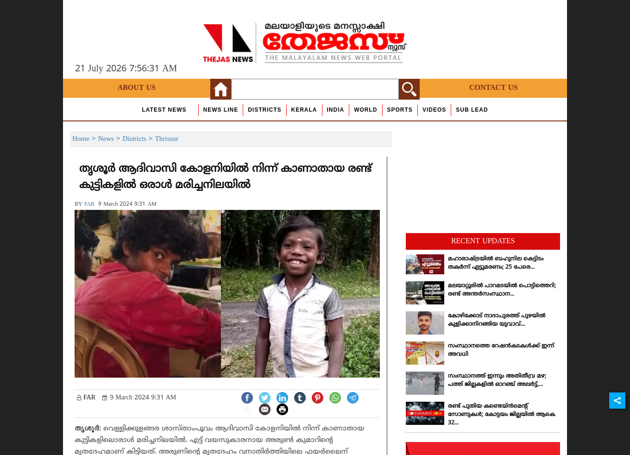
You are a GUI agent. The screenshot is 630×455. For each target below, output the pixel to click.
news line (221, 110)
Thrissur (166, 139)
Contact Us (493, 88)
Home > (85, 139)
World (365, 110)
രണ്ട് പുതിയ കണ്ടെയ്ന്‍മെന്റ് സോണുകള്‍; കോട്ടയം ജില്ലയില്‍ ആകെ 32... (501, 415)
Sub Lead (472, 110)
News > (110, 139)
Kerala (304, 110)
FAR (89, 204)
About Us (137, 88)
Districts (264, 110)
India (336, 110)
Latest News (164, 110)
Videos (434, 110)
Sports (400, 110)
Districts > (139, 139)
